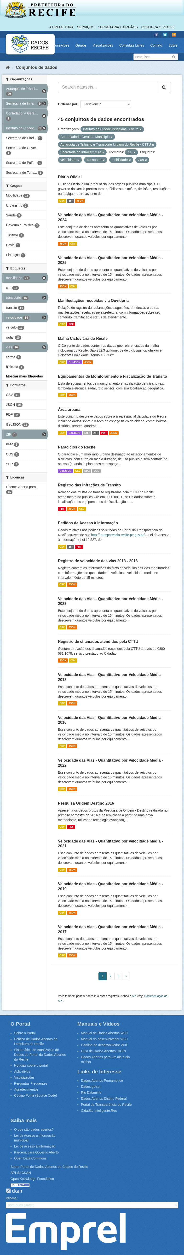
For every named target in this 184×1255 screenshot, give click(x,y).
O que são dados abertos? (34, 1129)
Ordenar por (67, 104)
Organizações (58, 45)
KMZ (87, 470)
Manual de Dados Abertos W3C (104, 1033)
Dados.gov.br (91, 1086)
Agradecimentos (26, 1089)
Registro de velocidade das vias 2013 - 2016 (98, 561)
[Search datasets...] (108, 87)
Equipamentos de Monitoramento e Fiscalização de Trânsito (112, 376)
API (134, 996)
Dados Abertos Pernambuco (102, 1080)
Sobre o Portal (25, 1033)
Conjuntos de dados (36, 67)
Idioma (11, 1198)
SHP (87, 432)
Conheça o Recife (158, 27)
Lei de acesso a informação (34, 1146)
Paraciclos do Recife (77, 447)
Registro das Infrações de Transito (89, 485)
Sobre (172, 45)
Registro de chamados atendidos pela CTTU (98, 641)
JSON (79, 200)
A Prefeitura (61, 27)
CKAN (14, 1190)
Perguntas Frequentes (30, 1083)
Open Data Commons (30, 1158)
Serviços (85, 27)
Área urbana (69, 409)
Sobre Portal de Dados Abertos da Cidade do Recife (49, 1167)
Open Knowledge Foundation (32, 1179)
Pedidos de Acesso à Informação (88, 523)
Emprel (66, 1231)
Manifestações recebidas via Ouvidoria (93, 301)
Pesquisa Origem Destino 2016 (86, 803)
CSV (62, 200)
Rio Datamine (91, 1092)
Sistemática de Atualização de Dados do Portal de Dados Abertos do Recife (40, 1054)
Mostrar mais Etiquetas (24, 376)
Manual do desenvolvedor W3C (104, 1039)
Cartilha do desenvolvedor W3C (104, 1045)
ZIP (70, 200)
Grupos (80, 45)
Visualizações (103, 45)
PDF (71, 324)
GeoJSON (74, 362)
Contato (156, 45)
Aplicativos (22, 1071)
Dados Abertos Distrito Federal (104, 1098)
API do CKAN (21, 1173)
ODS (96, 470)
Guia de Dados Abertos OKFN (103, 1051)
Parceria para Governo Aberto (36, 1152)
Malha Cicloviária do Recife (83, 338)
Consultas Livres (131, 45)
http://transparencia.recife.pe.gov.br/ (118, 535)
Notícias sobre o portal (31, 1065)
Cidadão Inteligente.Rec (99, 1110)
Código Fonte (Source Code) (35, 1095)
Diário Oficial (70, 177)
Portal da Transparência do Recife (106, 1104)
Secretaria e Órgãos (118, 27)
